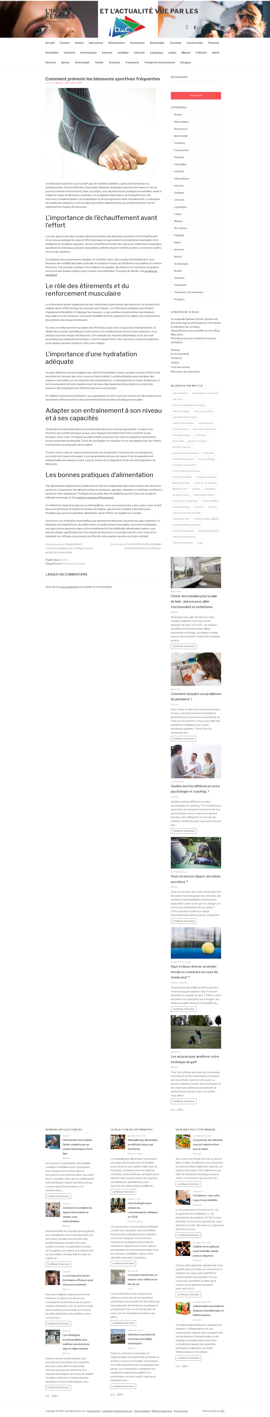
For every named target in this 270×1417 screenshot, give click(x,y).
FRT (223, 1411)
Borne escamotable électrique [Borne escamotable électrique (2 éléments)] (189, 405)
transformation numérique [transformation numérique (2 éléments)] (187, 524)
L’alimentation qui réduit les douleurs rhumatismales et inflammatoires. (208, 1311)
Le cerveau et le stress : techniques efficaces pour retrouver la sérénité (78, 1280)
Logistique (156, 52)
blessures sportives (74, 563)
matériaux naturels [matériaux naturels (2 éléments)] (206, 477)
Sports (65, 62)
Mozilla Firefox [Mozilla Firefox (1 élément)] (180, 488)
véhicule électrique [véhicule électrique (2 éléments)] (183, 542)
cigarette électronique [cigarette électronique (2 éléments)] (185, 417)
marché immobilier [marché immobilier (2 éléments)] (182, 477)
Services (50, 62)
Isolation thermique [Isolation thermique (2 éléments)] (183, 459)
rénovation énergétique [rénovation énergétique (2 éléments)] (185, 500)
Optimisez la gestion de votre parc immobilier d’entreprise (141, 1339)
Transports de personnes (159, 62)
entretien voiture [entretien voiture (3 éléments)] (182, 435)
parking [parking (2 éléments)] (196, 488)
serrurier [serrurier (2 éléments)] (199, 506)
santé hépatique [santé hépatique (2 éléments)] (181, 506)
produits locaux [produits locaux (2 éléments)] (181, 494)
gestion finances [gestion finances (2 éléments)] (182, 447)
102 (179, 1109)
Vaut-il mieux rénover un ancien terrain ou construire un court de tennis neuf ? (194, 972)
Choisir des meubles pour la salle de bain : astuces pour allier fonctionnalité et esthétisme (194, 601)
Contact (65, 42)
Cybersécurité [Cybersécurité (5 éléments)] (205, 423)
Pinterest (176, 358)
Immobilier (52, 52)
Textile (99, 62)
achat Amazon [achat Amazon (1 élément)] (180, 393)
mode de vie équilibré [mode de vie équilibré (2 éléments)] (205, 483)
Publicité (201, 52)
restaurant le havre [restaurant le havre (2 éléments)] (204, 494)
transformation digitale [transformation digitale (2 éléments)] (206, 518)
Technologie (82, 62)
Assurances (137, 42)
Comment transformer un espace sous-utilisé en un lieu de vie (142, 1279)
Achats (79, 42)
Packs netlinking (142, 1411)
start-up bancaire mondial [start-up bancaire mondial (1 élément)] (186, 512)
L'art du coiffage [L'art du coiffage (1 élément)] (206, 459)
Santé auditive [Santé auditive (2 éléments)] (210, 500)
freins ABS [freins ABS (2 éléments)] (178, 441)
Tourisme (114, 62)
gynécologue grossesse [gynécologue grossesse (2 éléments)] (186, 453)
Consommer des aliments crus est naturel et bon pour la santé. (208, 1145)
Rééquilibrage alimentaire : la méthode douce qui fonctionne (143, 1145)
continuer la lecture (123, 1191)
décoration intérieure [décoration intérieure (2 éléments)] (204, 429)
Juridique (123, 52)
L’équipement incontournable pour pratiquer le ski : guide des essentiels (69, 548)
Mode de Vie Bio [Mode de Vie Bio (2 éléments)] (181, 483)
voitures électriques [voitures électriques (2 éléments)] (183, 530)
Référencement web (162, 1411)
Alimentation (116, 42)
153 (54, 1396)
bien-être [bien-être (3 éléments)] (178, 399)
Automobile (157, 42)
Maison (186, 52)
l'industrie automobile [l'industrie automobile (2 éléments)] (184, 464)
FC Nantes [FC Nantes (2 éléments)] (200, 435)
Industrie (69, 52)
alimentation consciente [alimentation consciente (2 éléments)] (205, 393)
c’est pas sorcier (180, 367)
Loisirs (172, 52)
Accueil (49, 42)
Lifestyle (139, 52)
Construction (194, 42)
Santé (215, 52)
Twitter (175, 362)
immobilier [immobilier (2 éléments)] (208, 453)
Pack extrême (94, 1411)
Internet (107, 52)
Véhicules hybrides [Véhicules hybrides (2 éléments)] (208, 530)
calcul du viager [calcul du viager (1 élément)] (181, 411)
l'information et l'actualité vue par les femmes (122, 13)
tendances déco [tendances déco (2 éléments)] (181, 518)
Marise (59, 83)
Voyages (185, 62)
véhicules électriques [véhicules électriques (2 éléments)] (184, 536)
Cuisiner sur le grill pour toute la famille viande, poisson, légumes (206, 1251)
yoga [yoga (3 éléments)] (200, 542)
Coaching (175, 42)
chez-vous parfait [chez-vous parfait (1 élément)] (203, 411)
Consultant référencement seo (117, 1411)
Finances (213, 42)
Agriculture (96, 42)
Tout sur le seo (181, 1411)
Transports (132, 62)
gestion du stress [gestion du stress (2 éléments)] (197, 441)
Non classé (180, 228)
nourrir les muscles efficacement (95, 497)
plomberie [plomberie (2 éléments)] (210, 488)
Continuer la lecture (184, 646)
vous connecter (69, 586)
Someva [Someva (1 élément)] (212, 506)
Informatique (88, 52)
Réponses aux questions (185, 371)
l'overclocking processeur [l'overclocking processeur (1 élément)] (186, 471)
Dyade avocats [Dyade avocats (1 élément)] (181, 429)
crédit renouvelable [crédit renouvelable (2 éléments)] (183, 423)
